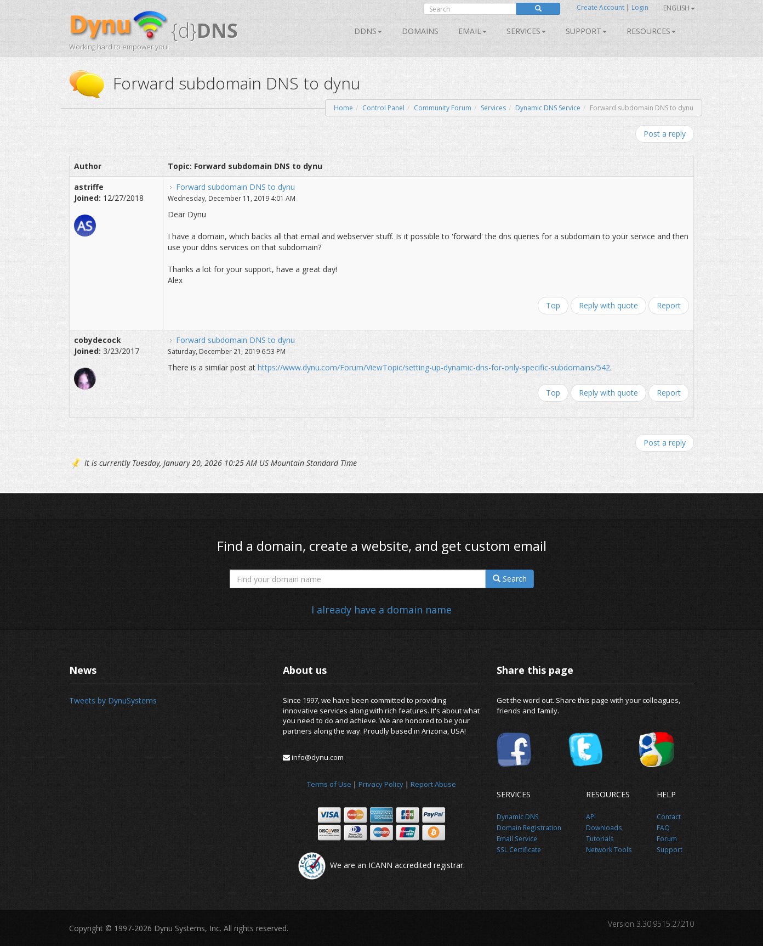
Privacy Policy (380, 784)
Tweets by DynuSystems (113, 700)
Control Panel (383, 107)
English (679, 8)
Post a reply (665, 133)
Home (343, 107)
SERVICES (526, 31)
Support (586, 31)
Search (510, 578)
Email (472, 31)
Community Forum (442, 107)
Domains (420, 31)
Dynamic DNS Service (547, 107)
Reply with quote (608, 305)
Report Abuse (433, 784)
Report (669, 305)
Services (493, 107)
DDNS (368, 31)
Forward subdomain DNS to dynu (235, 187)
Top (553, 305)
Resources (651, 31)
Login (639, 7)
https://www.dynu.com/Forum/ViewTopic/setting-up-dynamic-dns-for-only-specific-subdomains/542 (434, 367)
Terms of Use (329, 784)
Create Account (600, 7)
